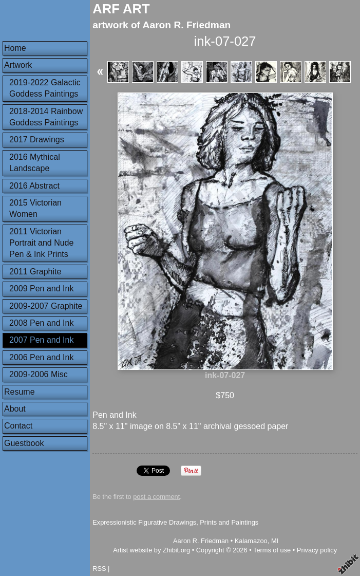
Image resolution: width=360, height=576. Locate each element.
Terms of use (272, 550)
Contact (18, 425)
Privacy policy (317, 550)
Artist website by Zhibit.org (151, 550)
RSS (99, 568)
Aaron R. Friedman (201, 541)
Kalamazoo (251, 541)
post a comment (156, 496)
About (15, 408)
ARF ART (120, 9)
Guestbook (24, 443)
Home (15, 48)
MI (274, 541)
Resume (19, 391)
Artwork (18, 65)
